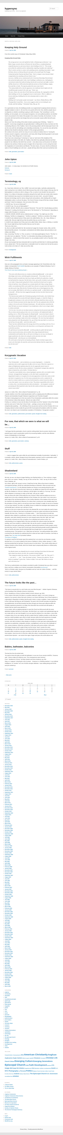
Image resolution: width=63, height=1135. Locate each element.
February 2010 (8, 825)
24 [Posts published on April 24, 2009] (37, 691)
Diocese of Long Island (10, 1102)
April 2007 (7, 884)
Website (7, 168)
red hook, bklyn (9, 1023)
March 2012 (8, 782)
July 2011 (7, 795)
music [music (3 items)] (53, 1068)
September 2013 (9, 752)
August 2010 (8, 814)
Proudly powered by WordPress (35, 1129)
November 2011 (9, 788)
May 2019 (7, 712)
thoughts (7, 1040)
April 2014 (7, 742)
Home (6, 36)
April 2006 (7, 904)
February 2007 (8, 887)
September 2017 (9, 717)
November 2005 (9, 913)
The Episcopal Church (10, 1099)
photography (8, 1016)
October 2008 (8, 852)
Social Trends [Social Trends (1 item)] (51, 1071)
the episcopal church (10, 1037)
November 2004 (9, 934)
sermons (7, 1028)
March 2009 (8, 844)
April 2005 (7, 925)
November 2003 (9, 953)
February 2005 (8, 929)
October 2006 (8, 894)
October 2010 (8, 811)
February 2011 (8, 804)
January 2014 (8, 745)
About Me (13, 36)
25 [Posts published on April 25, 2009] (44, 691)
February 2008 (8, 866)
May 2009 (7, 840)
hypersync (11, 8)
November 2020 (9, 711)
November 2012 (9, 768)
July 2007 (7, 878)
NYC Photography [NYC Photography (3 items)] (11, 1071)
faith (10, 151)
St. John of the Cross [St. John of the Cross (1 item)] (9, 1073)
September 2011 (9, 792)
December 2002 (9, 972)
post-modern (21, 151)
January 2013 (8, 764)
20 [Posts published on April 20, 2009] (8, 691)
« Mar (15, 694)
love (6, 1009)
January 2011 (8, 806)
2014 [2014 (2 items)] (22, 1055)
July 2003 (7, 960)
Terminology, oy (13, 181)
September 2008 (9, 854)
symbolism (7, 1032)
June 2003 (7, 962)
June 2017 (7, 719)
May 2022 (7, 707)
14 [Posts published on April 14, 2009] (15, 690)
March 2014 (8, 743)
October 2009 (8, 832)
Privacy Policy (21, 36)
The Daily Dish (16, 535)
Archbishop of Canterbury (11, 1097)
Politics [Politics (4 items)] (29, 1071)
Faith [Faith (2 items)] (27, 1065)
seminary (26, 441)
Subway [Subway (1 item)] (21, 1073)
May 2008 (7, 861)
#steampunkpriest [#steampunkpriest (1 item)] (16, 1055)
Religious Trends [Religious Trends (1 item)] (36, 1071)
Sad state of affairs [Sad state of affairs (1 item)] (44, 1071)
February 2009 (8, 845)
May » (45, 694)
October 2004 (8, 936)
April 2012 (7, 780)
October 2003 (8, 955)
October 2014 (8, 731)
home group (8, 1004)
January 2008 (8, 868)
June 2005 (7, 922)
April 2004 (7, 946)
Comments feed (9, 1119)
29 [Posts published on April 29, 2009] (22, 693)
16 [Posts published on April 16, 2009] (30, 690)
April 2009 (7, 842)
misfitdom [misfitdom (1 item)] (42, 1068)
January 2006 (8, 910)
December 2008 (9, 849)
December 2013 (9, 747)
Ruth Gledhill (20, 266)
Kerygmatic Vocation (15, 355)
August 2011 (8, 794)
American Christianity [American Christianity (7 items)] (36, 1054)
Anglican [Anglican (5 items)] (52, 1055)
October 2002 (8, 974)
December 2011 (9, 787)
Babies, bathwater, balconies (19, 646)
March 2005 (8, 927)
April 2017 (7, 721)
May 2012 (7, 778)
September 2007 (9, 875)
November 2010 (9, 809)
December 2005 (9, 911)
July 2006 (7, 899)
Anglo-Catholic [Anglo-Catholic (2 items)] (17, 1058)
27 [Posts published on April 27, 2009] (8, 693)
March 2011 (8, 802)
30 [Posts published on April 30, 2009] (30, 693)
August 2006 (8, 897)
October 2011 (8, 790)
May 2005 (7, 923)
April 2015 (7, 726)
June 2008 (7, 859)
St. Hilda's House (9, 1086)
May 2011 (7, 799)
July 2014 (7, 737)
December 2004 (9, 932)
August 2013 (8, 754)
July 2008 (7, 858)
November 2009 (9, 830)
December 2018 (9, 716)
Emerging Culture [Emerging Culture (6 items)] (24, 1061)
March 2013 (8, 761)
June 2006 (7, 901)
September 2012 (9, 771)
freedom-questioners (10, 487)
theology (7, 1038)
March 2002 (8, 986)
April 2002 (7, 984)
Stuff (7, 448)
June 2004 (7, 942)
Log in (6, 1115)
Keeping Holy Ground (16, 47)
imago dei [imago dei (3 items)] (8, 1068)
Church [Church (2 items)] (7, 1061)
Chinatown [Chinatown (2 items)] (37, 1058)
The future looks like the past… (20, 582)
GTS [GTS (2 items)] (53, 1065)
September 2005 (9, 917)
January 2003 (8, 970)
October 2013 (8, 750)
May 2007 (7, 882)
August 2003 (8, 958)
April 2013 (7, 759)
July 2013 (7, 756)
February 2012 (8, 783)
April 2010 (7, 821)
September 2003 (9, 956)
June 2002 (7, 981)
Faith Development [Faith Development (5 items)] (38, 1065)
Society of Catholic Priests (11, 1108)
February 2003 (8, 968)
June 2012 (7, 776)
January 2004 (8, 949)
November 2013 (9, 749)
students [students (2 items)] (16, 1073)
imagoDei (7, 1006)
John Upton (11, 159)
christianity (7, 993)
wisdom (7, 1047)
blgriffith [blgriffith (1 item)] (31, 1058)
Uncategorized (12, 249)
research (7, 1025)
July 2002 (7, 979)
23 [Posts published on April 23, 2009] (30, 691)
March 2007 (8, 885)
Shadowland (11, 470)
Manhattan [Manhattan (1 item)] (37, 1068)
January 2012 (8, 785)
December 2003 (9, 951)
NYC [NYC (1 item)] (57, 1068)
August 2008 (8, 856)
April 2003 (7, 965)
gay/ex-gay (7, 1000)
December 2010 (9, 807)
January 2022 (8, 709)
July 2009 (7, 837)
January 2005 (8, 930)
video (6, 1045)
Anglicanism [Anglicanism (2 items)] (8, 1058)
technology (7, 1033)
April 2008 (7, 863)
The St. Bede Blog (9, 1088)
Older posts (8, 675)
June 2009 (7, 839)
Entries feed (8, 1117)
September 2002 (9, 975)
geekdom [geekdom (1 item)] (49, 1065)
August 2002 (8, 977)
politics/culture (21, 413)
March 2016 (8, 723)
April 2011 (7, 801)
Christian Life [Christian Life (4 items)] (51, 1058)
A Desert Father (9, 1084)
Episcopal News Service (11, 1101)
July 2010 (7, 816)
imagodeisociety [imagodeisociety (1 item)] (28, 1068)
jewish (6, 1007)
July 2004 (7, 941)
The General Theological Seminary (13, 1109)
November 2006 (9, 892)
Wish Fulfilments (13, 257)
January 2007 (8, 889)
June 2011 (7, 797)
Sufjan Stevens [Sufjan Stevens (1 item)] (26, 1073)
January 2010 (8, 826)
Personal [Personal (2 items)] (23, 1071)
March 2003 (8, 967)
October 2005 (8, 915)
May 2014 (7, 740)
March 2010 (8, 823)
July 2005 (7, 920)
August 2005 (8, 918)
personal (11, 669)
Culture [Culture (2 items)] (12, 1061)
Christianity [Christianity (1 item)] (43, 1058)
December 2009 (9, 828)
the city (7, 1035)
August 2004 (8, 939)
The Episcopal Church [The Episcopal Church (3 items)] (38, 1073)
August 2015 (8, 724)
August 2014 (8, 735)
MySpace (7, 170)
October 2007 (8, 873)
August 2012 (8, 773)
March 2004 (8, 948)
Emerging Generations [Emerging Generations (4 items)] (43, 1061)
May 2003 (7, 963)
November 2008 (9, 851)
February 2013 (8, 762)
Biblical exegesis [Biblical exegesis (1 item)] (25, 1058)
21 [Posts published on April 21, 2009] (15, 691)
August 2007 (8, 877)
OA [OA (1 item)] (19, 1071)
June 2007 (7, 880)
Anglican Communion (10, 1094)
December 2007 (9, 870)
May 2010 (7, 820)
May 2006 (7, 903)
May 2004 (7, 944)
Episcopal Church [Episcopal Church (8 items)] (15, 1064)
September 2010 (9, 813)
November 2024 (9, 705)
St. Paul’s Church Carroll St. (12, 1104)
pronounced (44, 567)
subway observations (10, 1030)
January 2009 (8, 847)
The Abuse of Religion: (11, 537)
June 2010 (7, 818)
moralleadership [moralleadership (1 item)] (47, 1068)
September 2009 (9, 833)
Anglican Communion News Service (14, 1095)
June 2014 (7, 738)
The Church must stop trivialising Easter (15, 270)
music (10, 173)
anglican (7, 992)
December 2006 (9, 891)
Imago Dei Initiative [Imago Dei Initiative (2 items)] (18, 1068)
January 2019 (8, 714)
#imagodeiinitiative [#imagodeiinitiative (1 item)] (9, 1055)
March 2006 (8, 906)
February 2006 (8, 908)
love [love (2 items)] (33, 1068)
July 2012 (7, 775)
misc (6, 1011)
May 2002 (7, 982)
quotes (33, 413)
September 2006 (9, 896)
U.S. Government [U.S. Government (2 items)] (52, 1073)
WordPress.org (8, 1121)
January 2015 (8, 730)
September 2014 (9, 733)
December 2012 (9, 766)
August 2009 (8, 835)
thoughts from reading (41, 413)
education (7, 995)
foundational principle (10, 999)
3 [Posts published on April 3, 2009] (37, 687)
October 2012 (8, 769)
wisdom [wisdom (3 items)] (16, 1076)
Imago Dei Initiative (9, 1106)
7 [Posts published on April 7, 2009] (15, 688)
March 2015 (8, 728)
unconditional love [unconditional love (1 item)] (8, 1076)
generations (14, 151)
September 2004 (9, 937)
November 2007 (9, 871)
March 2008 (8, 865)
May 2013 (7, 757)
